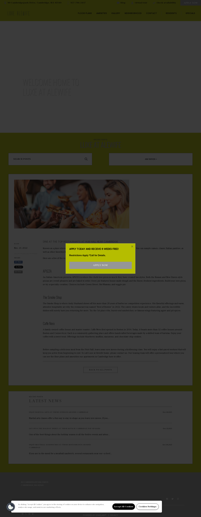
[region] (86, 507)
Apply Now (100, 265)
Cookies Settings (147, 506)
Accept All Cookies (123, 506)
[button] (10, 506)
